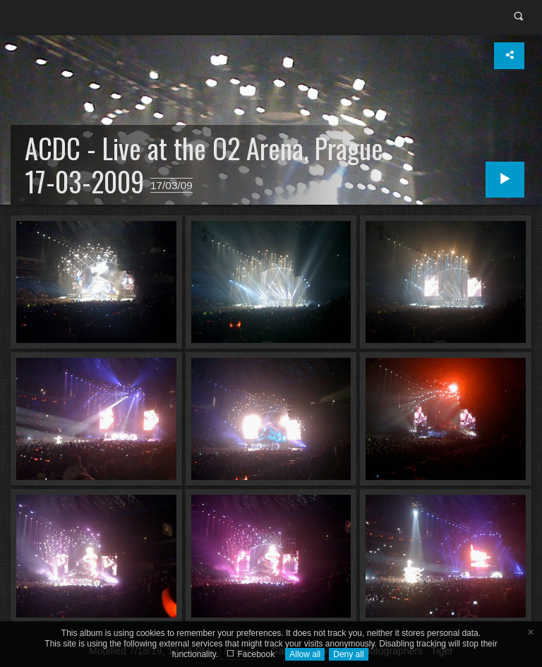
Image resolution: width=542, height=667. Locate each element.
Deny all (348, 654)
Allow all (304, 654)
